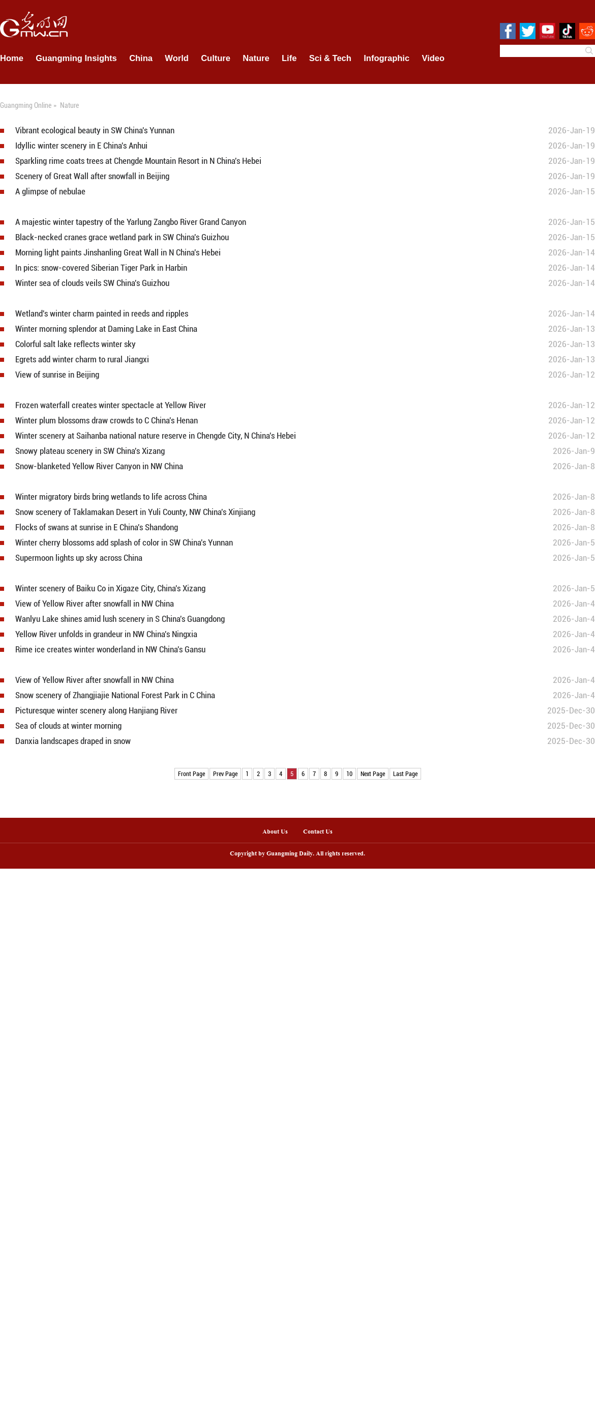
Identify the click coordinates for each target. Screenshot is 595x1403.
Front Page (191, 773)
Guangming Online (25, 105)
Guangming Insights (76, 58)
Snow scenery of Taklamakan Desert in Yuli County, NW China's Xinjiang (135, 512)
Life (289, 58)
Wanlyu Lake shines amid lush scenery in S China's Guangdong (120, 619)
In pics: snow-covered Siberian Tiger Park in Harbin (101, 268)
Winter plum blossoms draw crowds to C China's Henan (106, 420)
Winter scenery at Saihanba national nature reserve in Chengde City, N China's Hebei (155, 436)
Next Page (373, 773)
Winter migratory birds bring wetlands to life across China (111, 497)
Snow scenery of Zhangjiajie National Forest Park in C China (115, 695)
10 (349, 773)
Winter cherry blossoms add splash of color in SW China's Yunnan (124, 543)
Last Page (405, 773)
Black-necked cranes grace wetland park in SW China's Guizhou (122, 237)
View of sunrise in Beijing (57, 375)
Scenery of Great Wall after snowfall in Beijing (92, 176)
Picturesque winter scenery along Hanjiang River (96, 710)
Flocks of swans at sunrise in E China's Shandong (96, 527)
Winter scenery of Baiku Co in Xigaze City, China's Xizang (110, 588)
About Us (275, 832)
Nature (256, 58)
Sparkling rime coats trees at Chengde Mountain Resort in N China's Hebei (138, 161)
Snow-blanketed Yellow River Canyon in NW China (99, 466)
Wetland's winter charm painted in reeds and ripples (101, 314)
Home (11, 58)
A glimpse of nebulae (50, 191)
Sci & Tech (330, 58)
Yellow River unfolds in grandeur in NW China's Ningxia (106, 634)
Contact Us (321, 832)
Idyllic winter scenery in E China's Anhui (81, 146)
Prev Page (225, 773)
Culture (215, 58)
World (176, 58)
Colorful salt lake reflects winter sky (75, 344)
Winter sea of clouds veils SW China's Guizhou (92, 283)
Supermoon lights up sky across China (78, 558)
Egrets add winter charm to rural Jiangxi (82, 359)
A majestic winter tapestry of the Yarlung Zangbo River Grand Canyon (130, 222)
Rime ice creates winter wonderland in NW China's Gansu (110, 649)
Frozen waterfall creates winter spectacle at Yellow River (110, 405)
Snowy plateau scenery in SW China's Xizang (90, 451)
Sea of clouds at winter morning (68, 726)
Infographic (386, 58)
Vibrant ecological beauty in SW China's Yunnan (94, 130)
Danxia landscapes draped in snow (73, 741)
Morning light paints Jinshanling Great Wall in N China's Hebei (118, 252)
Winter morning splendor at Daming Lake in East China (106, 329)
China (141, 58)
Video (433, 58)
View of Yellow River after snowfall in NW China (94, 604)
